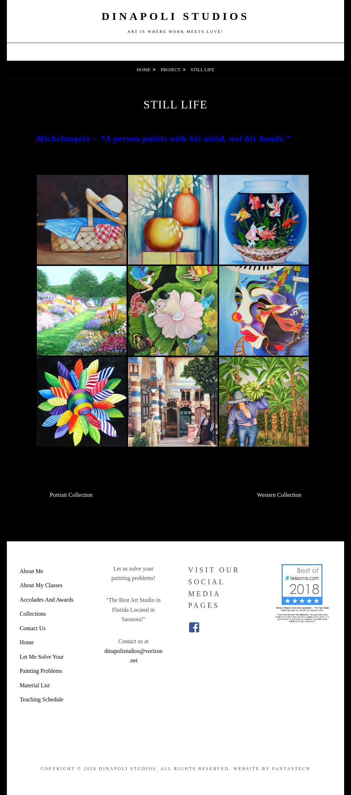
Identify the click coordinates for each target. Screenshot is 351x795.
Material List (35, 685)
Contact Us (33, 628)
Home (143, 69)
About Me (31, 571)
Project (170, 69)
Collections (33, 614)
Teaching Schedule (41, 699)
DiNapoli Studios (175, 16)
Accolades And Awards (46, 600)
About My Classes (41, 585)
